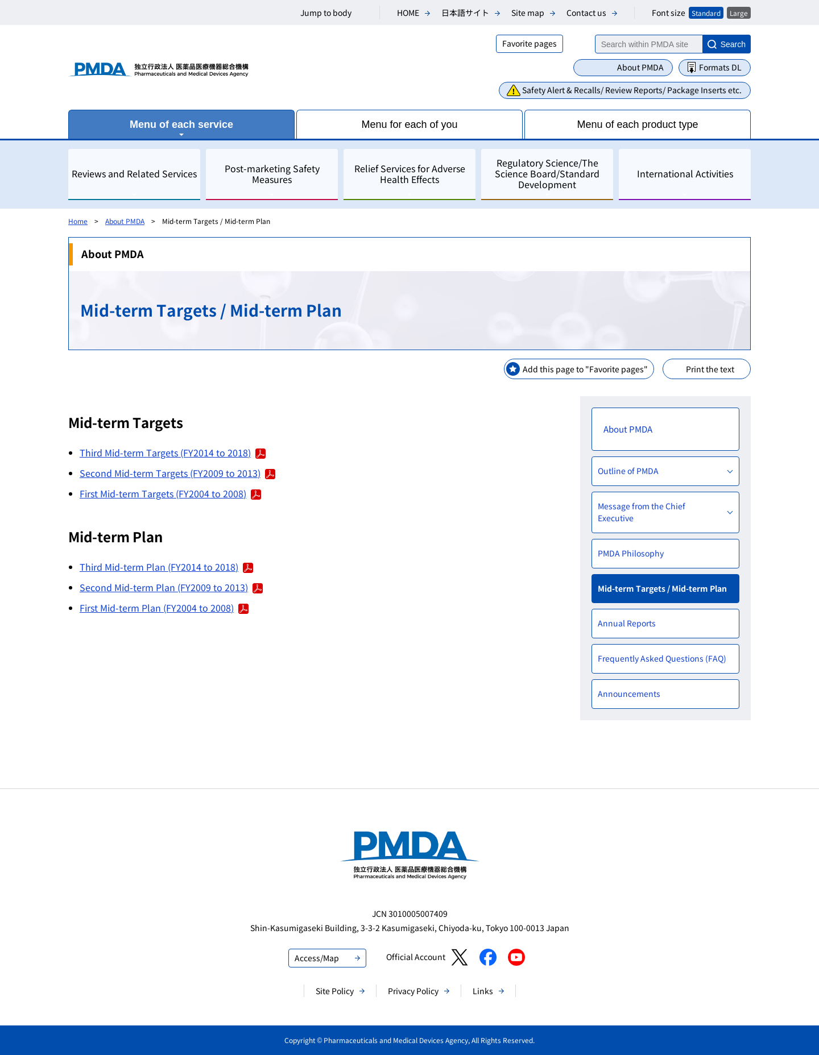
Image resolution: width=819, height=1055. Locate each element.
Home (78, 221)
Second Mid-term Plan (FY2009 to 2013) (171, 587)
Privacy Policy (413, 990)
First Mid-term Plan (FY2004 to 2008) (164, 607)
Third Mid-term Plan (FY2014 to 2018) (166, 567)
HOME (408, 12)
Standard (706, 13)
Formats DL (720, 67)
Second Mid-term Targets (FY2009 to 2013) (177, 473)
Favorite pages (529, 43)
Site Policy (335, 990)
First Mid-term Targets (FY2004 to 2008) (170, 493)
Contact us (586, 12)
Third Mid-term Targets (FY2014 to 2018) (173, 452)
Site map (527, 12)
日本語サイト (465, 12)
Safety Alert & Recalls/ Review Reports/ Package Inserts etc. (632, 89)
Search (733, 44)
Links (483, 990)
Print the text (710, 369)
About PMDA (640, 67)
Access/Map (317, 957)
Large (739, 13)
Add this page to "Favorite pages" (585, 369)
